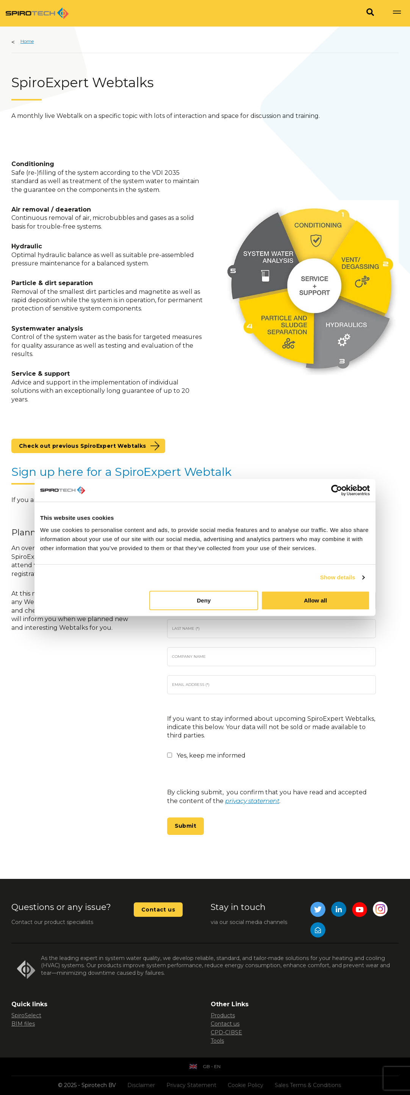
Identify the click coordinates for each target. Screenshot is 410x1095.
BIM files (23, 1023)
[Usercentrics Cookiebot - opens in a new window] (337, 490)
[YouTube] (359, 910)
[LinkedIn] (338, 910)
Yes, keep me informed (211, 755)
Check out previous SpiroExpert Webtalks (82, 445)
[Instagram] (380, 910)
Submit (185, 825)
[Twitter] (317, 910)
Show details (337, 577)
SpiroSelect (26, 1015)
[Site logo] (37, 13)
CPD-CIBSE (226, 1032)
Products (223, 1015)
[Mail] (317, 931)
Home (27, 41)
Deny (204, 600)
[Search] (370, 13)
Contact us (158, 909)
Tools (217, 1040)
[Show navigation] (396, 13)
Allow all (315, 600)
